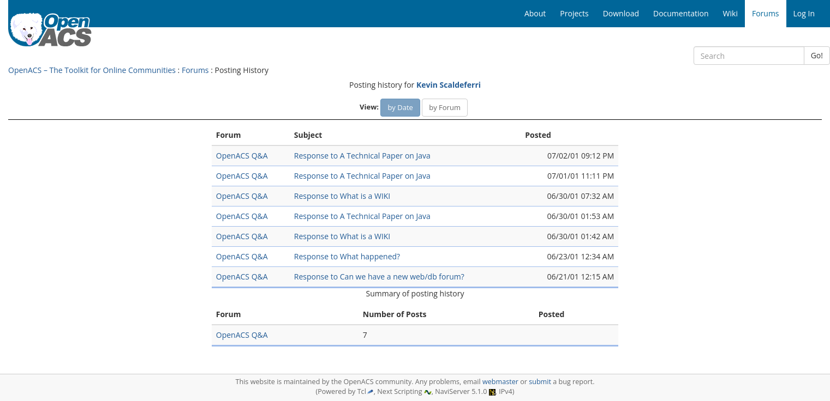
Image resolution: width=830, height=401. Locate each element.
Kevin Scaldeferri (448, 85)
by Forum (445, 107)
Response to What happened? (347, 256)
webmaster (500, 381)
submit (540, 381)
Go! (817, 55)
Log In (804, 13)
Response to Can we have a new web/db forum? (379, 276)
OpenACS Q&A (242, 155)
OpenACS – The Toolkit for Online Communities (92, 70)
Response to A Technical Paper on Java (362, 155)
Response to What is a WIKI (342, 196)
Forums (195, 70)
